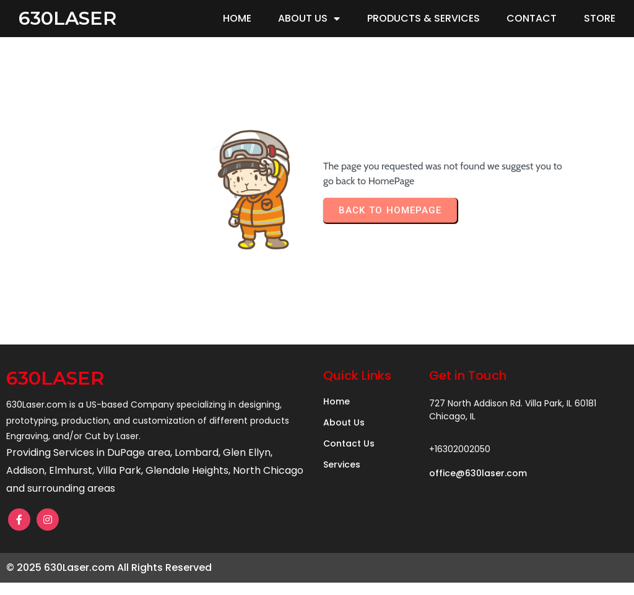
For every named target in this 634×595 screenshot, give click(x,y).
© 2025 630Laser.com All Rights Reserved (109, 567)
